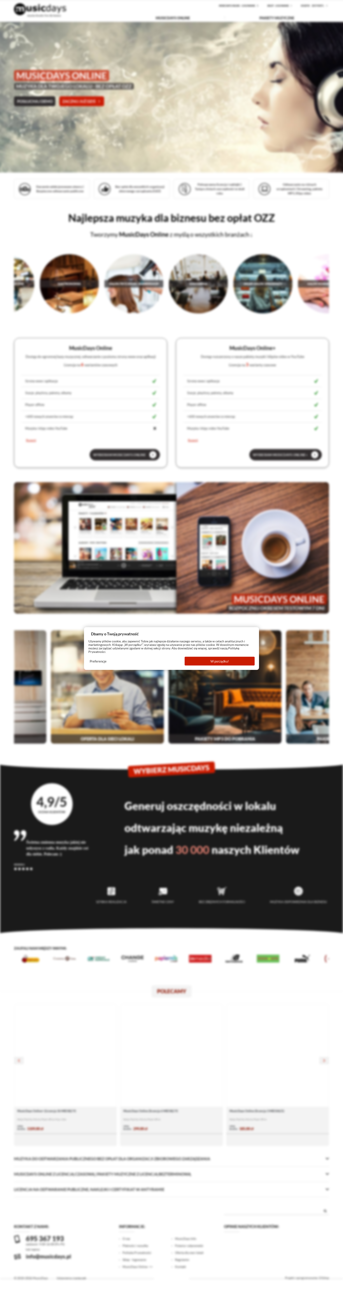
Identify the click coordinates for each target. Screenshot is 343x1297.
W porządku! (219, 661)
